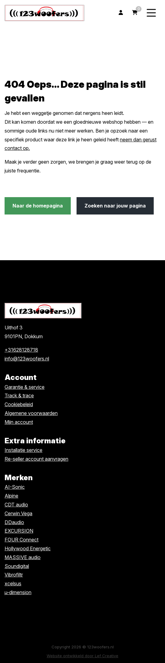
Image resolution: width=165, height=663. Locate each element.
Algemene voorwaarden (31, 413)
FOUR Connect (21, 540)
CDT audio (16, 505)
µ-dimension (18, 592)
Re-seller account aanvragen (36, 459)
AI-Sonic (15, 487)
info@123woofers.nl (27, 359)
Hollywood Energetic (28, 548)
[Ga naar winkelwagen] (134, 13)
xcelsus (13, 583)
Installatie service (23, 450)
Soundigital (17, 566)
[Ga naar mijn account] (120, 13)
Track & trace (19, 395)
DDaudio (14, 522)
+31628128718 (21, 350)
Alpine (11, 496)
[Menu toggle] (151, 13)
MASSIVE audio (23, 557)
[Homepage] (44, 12)
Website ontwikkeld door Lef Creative (82, 655)
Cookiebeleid (19, 404)
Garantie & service (25, 387)
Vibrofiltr (14, 575)
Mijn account (19, 422)
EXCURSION (19, 531)
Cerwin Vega (18, 513)
